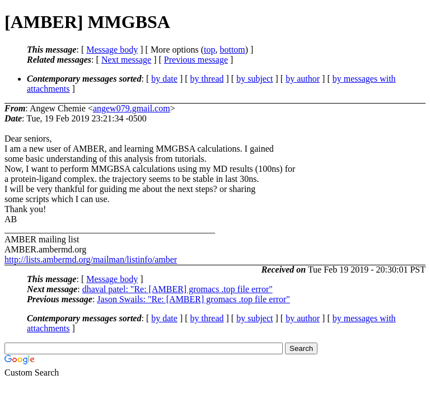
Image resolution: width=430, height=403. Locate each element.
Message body (112, 49)
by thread (207, 78)
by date (164, 78)
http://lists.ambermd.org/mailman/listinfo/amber (90, 259)
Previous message (196, 59)
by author (303, 78)
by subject (254, 78)
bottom (232, 49)
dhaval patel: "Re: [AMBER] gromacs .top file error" (177, 289)
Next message (126, 59)
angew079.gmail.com (131, 108)
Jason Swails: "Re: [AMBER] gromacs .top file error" (193, 299)
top (209, 49)
